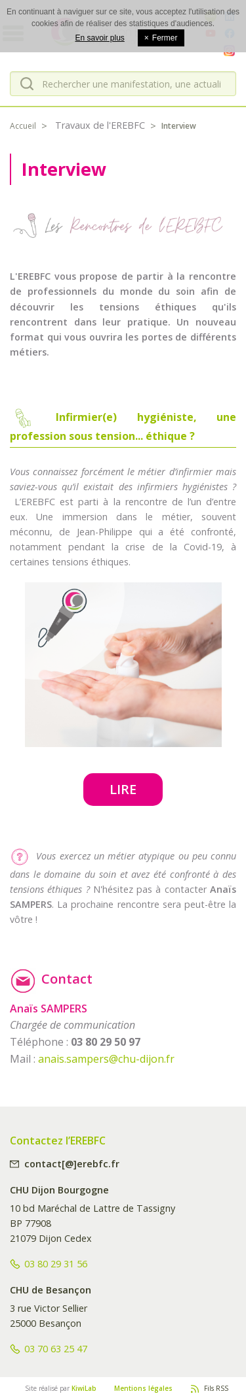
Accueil (23, 125)
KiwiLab (84, 1388)
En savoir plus (99, 37)
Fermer (161, 38)
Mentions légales (143, 1388)
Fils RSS (216, 1388)
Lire (123, 789)
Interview (178, 125)
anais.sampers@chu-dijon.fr (106, 1059)
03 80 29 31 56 (55, 1264)
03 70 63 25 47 (55, 1348)
